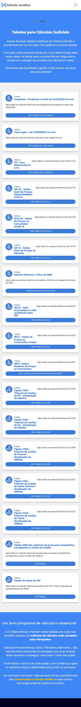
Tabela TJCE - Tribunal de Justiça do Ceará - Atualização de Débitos (25, 518)
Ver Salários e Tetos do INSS (40, 291)
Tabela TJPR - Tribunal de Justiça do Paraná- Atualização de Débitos (25, 454)
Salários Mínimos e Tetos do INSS (33, 274)
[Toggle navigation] (75, 5)
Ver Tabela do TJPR (40, 464)
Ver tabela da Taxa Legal (40, 146)
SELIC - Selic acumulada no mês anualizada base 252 (25, 311)
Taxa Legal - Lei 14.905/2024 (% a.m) (34, 132)
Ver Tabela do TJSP (40, 403)
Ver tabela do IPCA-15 (40, 231)
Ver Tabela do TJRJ (40, 432)
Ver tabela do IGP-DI (40, 202)
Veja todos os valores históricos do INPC (40, 374)
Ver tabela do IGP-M (40, 258)
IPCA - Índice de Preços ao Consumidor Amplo (25, 339)
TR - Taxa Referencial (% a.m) (22, 165)
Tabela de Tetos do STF (27, 580)
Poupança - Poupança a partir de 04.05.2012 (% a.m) (44, 99)
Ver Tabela (40, 564)
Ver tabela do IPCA (40, 347)
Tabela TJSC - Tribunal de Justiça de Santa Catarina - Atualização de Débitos (25, 486)
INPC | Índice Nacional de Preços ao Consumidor (25, 366)
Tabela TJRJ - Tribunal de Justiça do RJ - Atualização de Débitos (25, 423)
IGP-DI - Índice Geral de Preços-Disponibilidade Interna (23, 193)
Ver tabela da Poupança (40, 115)
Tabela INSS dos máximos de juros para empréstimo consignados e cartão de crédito (44, 546)
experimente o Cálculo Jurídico (35, 679)
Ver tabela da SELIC (40, 320)
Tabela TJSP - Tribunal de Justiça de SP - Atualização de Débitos (25, 394)
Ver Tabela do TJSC (40, 496)
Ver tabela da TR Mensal (40, 172)
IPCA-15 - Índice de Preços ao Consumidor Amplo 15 (23, 222)
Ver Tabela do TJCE (40, 528)
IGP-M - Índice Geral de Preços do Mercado (25, 250)
